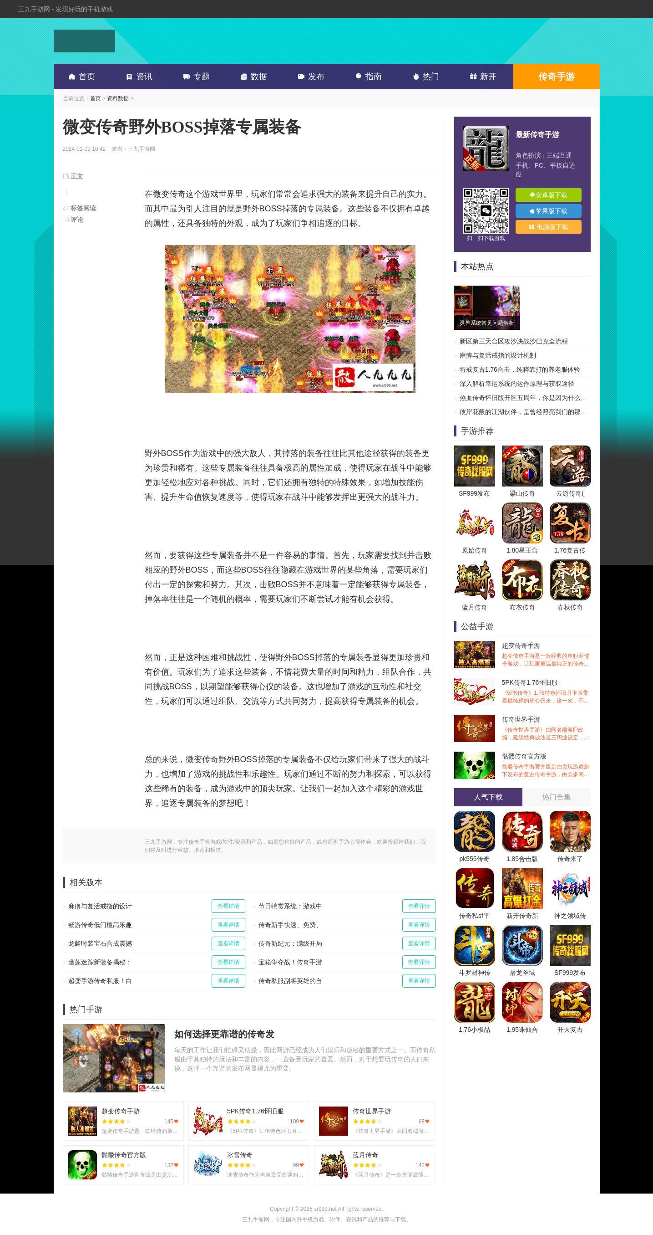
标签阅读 (79, 208)
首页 (80, 76)
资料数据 (118, 98)
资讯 (137, 76)
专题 (195, 76)
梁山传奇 (522, 493)
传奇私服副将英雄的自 (290, 980)
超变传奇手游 (546, 655)
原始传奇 (474, 550)
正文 (73, 176)
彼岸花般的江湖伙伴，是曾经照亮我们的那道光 (526, 411)
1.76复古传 (570, 550)
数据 (252, 76)
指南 (367, 76)
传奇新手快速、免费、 (290, 924)
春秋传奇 (570, 607)
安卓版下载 (548, 195)
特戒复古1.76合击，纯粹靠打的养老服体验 (520, 369)
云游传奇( (570, 493)
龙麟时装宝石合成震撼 (100, 943)
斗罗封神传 (475, 972)
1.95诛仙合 (522, 1029)
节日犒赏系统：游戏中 (290, 906)
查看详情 (228, 906)
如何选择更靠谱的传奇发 (224, 1034)
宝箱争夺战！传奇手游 (290, 962)
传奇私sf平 (474, 915)
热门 (424, 76)
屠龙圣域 (522, 972)
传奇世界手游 (546, 729)
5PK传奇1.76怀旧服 (546, 692)
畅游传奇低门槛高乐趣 (100, 924)
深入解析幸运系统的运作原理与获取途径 (517, 383)
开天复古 (570, 1029)
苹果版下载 (548, 211)
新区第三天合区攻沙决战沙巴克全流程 (514, 341)
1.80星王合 (522, 550)
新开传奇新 (522, 915)
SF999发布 (474, 493)
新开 (481, 76)
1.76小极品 (474, 1029)
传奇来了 (570, 858)
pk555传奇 (474, 858)
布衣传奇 (522, 607)
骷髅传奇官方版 (546, 766)
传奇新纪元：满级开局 (290, 943)
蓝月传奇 (474, 607)
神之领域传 (570, 915)
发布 (309, 76)
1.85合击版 (522, 858)
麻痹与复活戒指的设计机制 (498, 355)
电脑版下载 (548, 227)
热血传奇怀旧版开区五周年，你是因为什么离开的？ (533, 397)
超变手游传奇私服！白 (100, 980)
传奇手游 (556, 77)
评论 (73, 219)
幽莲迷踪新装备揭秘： (100, 962)
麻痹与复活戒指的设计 (100, 906)
